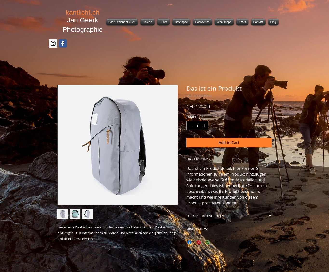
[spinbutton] (197, 125)
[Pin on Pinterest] (198, 242)
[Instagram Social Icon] (53, 43)
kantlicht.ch (82, 12)
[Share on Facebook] (189, 242)
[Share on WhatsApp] (208, 242)
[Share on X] (217, 242)
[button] (147, 22)
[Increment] (205, 125)
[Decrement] (190, 125)
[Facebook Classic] (63, 43)
